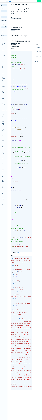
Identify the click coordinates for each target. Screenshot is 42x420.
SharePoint (3, 165)
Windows (2, 198)
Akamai (2, 38)
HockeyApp (3, 98)
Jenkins (2, 32)
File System (3, 82)
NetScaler (3, 130)
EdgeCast (3, 73)
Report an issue (12, 253)
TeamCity (3, 33)
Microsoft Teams (3, 124)
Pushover (3, 147)
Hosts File (3, 99)
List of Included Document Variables (38, 52)
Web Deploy (3, 197)
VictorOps (3, 194)
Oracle (2, 136)
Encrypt (2, 77)
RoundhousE (3, 159)
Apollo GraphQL (3, 43)
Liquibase (3, 116)
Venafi (2, 193)
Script (2, 7)
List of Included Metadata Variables (38, 57)
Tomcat (2, 187)
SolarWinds (3, 170)
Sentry (2, 163)
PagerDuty (3, 140)
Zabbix (2, 205)
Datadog (2, 67)
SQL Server (3, 174)
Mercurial (3, 121)
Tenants (2, 182)
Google (2, 93)
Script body (36, 61)
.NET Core (3, 129)
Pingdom (2, 141)
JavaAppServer (3, 104)
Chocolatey (3, 62)
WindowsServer (3, 199)
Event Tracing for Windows (3, 80)
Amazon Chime (3, 39)
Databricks (3, 66)
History (11, 389)
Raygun (2, 152)
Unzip (2, 192)
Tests (2, 186)
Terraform (3, 18)
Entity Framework (3, 78)
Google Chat (3, 91)
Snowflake (3, 169)
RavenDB (2, 151)
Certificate (3, 60)
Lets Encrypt (3, 114)
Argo (2, 44)
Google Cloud (3, 24)
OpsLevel (2, 135)
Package (2, 8)
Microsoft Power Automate (3, 123)
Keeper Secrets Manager (4, 110)
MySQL (2, 128)
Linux (2, 115)
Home (1, 3)
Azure (2, 23)
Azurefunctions (3, 55)
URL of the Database (38, 47)
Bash (2, 56)
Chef (2, 61)
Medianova (3, 120)
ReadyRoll (3, 153)
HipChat (2, 97)
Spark (2, 171)
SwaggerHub (3, 180)
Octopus (2, 134)
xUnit (2, 204)
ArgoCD (2, 45)
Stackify (2, 176)
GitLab (2, 31)
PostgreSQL (3, 142)
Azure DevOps (3, 50)
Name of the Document (38, 50)
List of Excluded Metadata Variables (38, 59)
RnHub (2, 157)
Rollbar (2, 158)
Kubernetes (3, 12)
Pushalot (2, 146)
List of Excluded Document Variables (38, 54)
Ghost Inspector (3, 86)
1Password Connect (4, 37)
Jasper (2, 103)
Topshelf (2, 188)
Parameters (36, 46)
